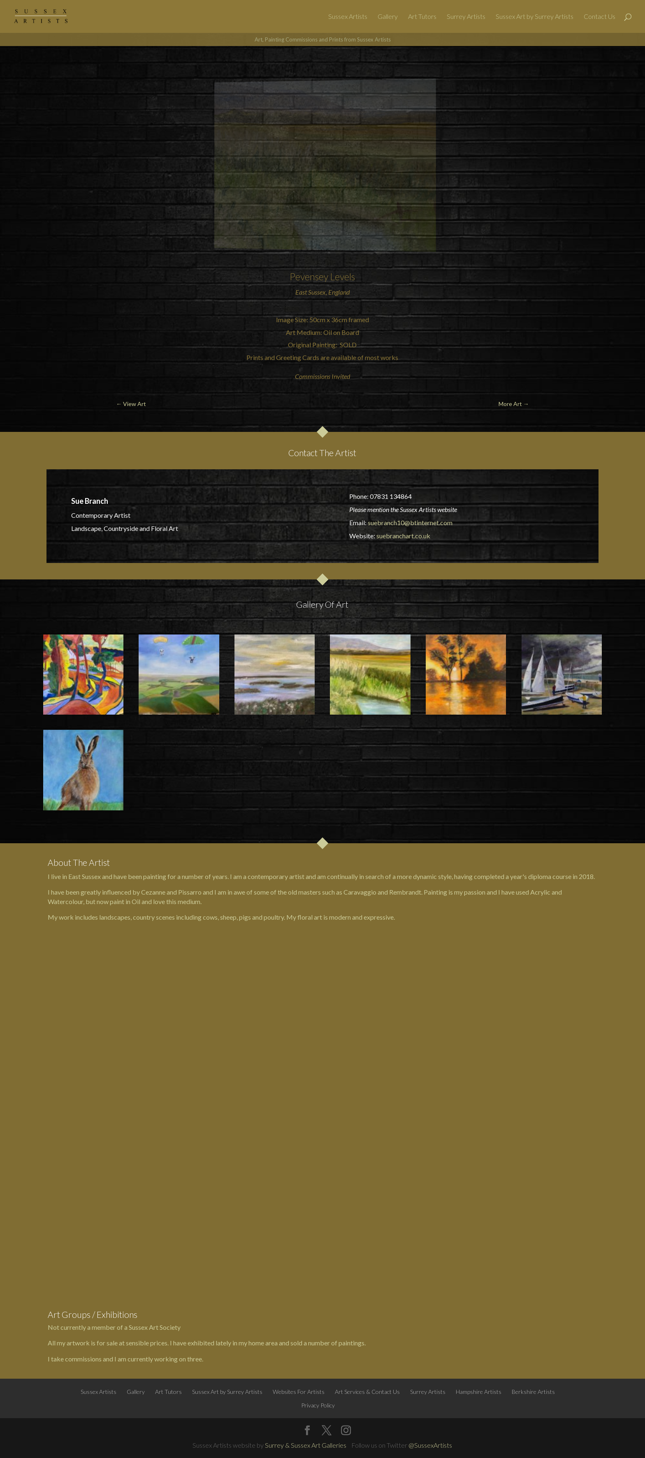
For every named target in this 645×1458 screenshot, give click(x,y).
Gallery (388, 17)
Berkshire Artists (533, 1391)
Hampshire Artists (478, 1391)
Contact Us (599, 17)
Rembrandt (405, 892)
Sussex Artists (347, 17)
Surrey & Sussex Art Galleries (305, 1445)
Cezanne (153, 892)
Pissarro (190, 892)
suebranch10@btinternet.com (410, 522)
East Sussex (310, 292)
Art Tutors (422, 17)
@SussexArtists (430, 1445)
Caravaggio (359, 892)
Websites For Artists (299, 1391)
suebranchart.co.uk (403, 536)
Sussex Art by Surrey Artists (534, 17)
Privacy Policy (318, 1405)
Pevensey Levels (322, 276)
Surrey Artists (466, 17)
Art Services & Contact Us (367, 1391)
